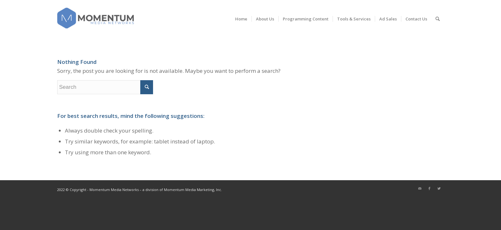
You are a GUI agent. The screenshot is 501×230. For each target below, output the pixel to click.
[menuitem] (241, 19)
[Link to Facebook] (429, 188)
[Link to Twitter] (439, 188)
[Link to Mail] (420, 188)
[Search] (437, 19)
